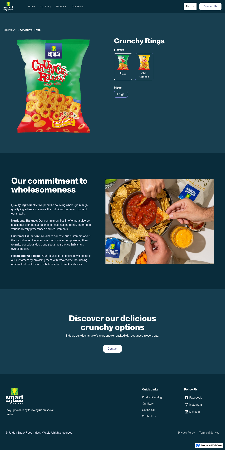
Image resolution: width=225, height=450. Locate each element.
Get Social (77, 6)
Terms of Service (209, 432)
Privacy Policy (186, 432)
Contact (112, 348)
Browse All (10, 29)
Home (31, 6)
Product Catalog (152, 397)
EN (187, 6)
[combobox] (190, 6)
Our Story (45, 6)
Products (61, 6)
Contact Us (210, 6)
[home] (8, 6)
